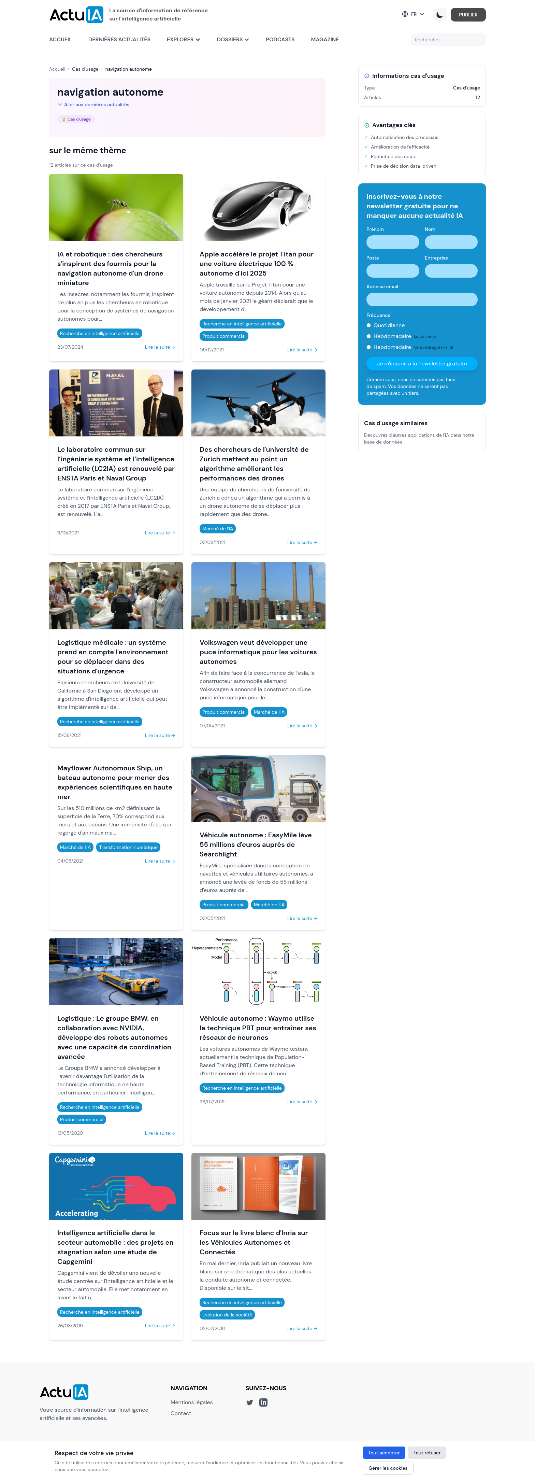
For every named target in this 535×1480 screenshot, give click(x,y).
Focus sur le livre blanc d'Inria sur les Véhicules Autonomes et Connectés (254, 1242)
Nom (430, 229)
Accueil (60, 39)
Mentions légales (192, 1402)
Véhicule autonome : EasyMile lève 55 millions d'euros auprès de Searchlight (256, 844)
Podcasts (280, 39)
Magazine (325, 39)
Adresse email (382, 286)
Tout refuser (427, 1453)
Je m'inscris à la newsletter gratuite (422, 363)
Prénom (375, 229)
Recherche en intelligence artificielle (100, 333)
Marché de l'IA (217, 529)
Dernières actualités (119, 39)
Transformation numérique (128, 847)
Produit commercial (224, 336)
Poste (372, 258)
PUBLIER (468, 15)
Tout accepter (384, 1453)
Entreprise (436, 258)
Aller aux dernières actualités (93, 104)
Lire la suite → (160, 347)
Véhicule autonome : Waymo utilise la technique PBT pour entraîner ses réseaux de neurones (258, 1028)
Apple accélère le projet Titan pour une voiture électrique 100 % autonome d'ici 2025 (257, 264)
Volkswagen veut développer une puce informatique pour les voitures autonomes (258, 652)
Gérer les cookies (387, 1468)
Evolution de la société (227, 1315)
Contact (181, 1413)
